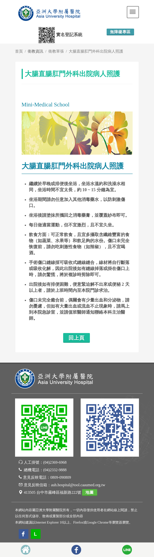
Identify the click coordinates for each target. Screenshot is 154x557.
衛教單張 (56, 51)
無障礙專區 (120, 32)
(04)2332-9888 (55, 470)
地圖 (90, 492)
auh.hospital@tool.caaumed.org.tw (78, 485)
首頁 (19, 51)
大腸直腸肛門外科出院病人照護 (96, 51)
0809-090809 (60, 477)
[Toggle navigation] (133, 12)
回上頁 (76, 338)
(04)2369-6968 (55, 462)
